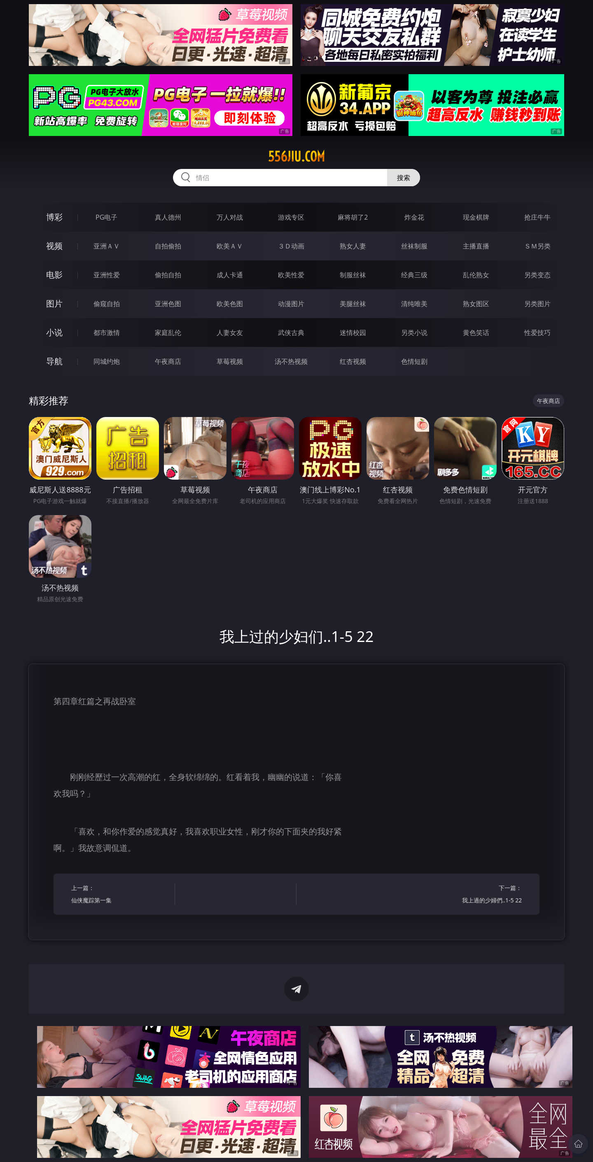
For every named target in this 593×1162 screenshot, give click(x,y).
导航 (54, 361)
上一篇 (120, 895)
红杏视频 (353, 361)
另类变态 (537, 274)
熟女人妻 (353, 246)
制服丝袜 (353, 274)
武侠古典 (291, 332)
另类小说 (414, 332)
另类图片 (537, 303)
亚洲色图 (168, 303)
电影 (54, 274)
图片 (54, 303)
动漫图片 (291, 303)
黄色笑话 (476, 332)
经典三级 (414, 274)
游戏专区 (291, 217)
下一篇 (472, 895)
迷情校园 (353, 332)
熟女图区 (476, 303)
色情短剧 (414, 361)
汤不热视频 (291, 361)
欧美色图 (230, 303)
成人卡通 (230, 274)
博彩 (54, 217)
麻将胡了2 (353, 217)
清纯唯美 (414, 303)
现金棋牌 (476, 217)
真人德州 (168, 217)
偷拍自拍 (168, 274)
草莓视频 (230, 361)
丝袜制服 (414, 246)
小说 (54, 332)
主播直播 (476, 246)
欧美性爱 (291, 274)
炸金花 (414, 217)
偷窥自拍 (106, 303)
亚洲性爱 (106, 274)
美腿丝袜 (353, 303)
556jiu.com (296, 156)
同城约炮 (106, 361)
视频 (54, 245)
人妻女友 (230, 332)
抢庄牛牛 (537, 217)
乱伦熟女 (476, 274)
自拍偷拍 (168, 246)
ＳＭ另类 (537, 246)
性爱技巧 (537, 332)
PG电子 (106, 217)
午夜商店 (168, 361)
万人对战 (230, 217)
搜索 (403, 177)
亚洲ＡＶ (106, 246)
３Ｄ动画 (291, 246)
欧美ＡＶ (230, 246)
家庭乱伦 (168, 332)
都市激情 (106, 332)
